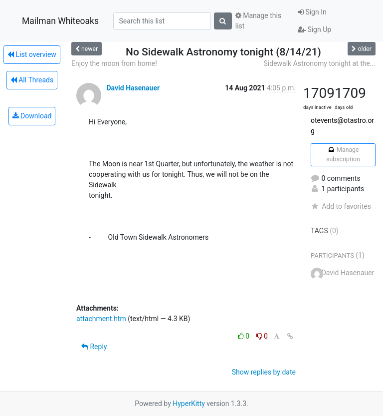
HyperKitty (189, 404)
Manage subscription (343, 154)
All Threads (31, 80)
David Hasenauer (133, 88)
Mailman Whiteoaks (60, 21)
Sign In (312, 12)
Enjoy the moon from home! (114, 63)
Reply (94, 347)
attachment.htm (101, 319)
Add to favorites (341, 206)
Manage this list (258, 20)
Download (32, 116)
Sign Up (314, 29)
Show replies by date (264, 372)
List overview (31, 54)
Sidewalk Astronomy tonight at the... (320, 63)
